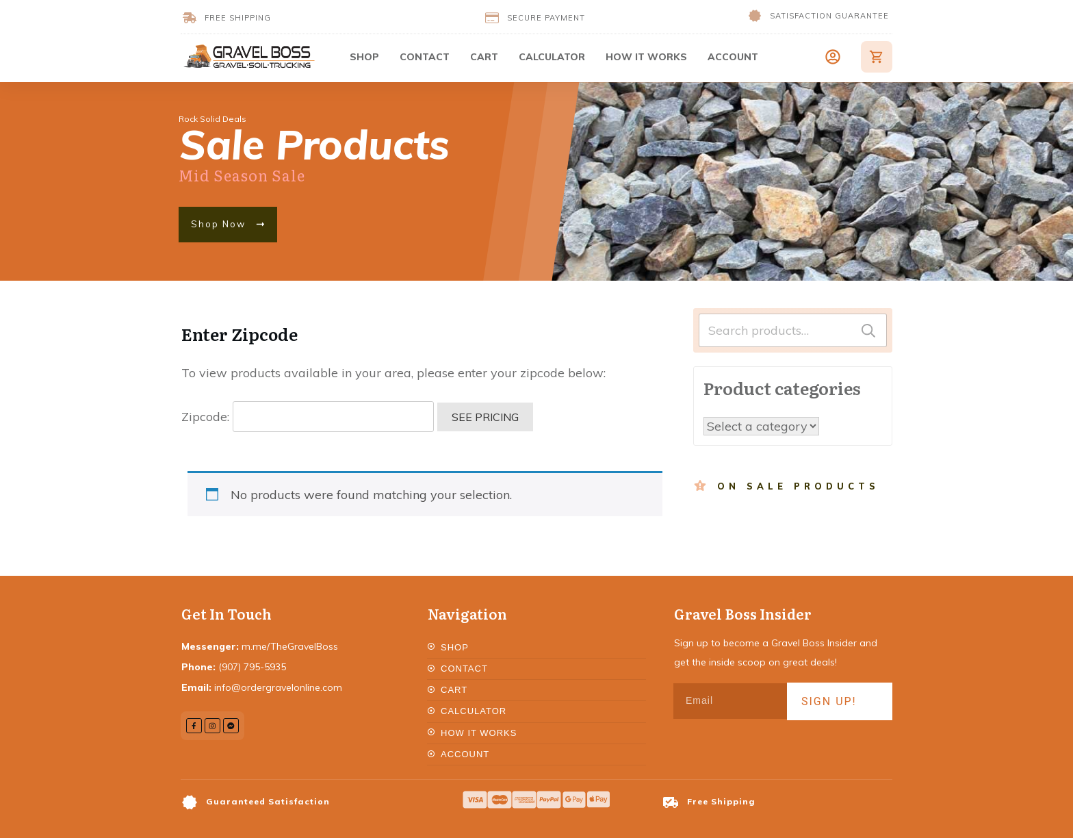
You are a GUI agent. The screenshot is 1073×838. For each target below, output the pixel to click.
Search (868, 330)
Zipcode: (307, 416)
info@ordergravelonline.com (278, 687)
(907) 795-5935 (252, 667)
